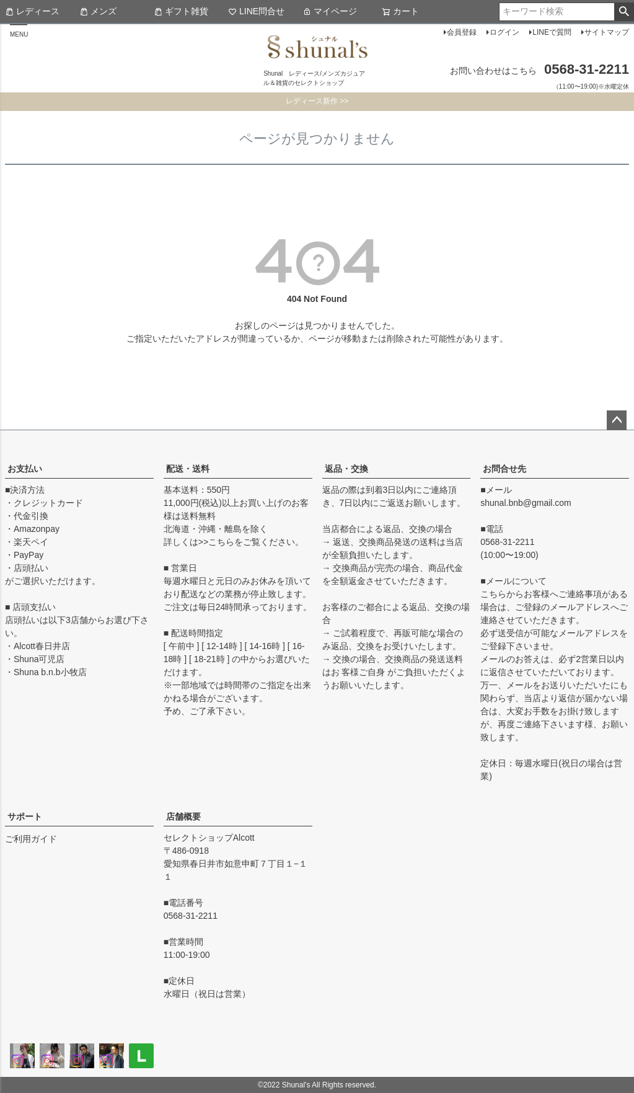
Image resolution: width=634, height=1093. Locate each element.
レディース (32, 11)
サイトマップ (606, 32)
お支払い (24, 469)
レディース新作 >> (317, 101)
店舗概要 (183, 816)
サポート (24, 816)
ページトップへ (617, 420)
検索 (623, 11)
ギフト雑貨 (181, 11)
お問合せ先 (504, 469)
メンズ (98, 11)
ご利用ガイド (31, 839)
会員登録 (462, 32)
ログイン (504, 32)
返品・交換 (346, 469)
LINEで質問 (551, 32)
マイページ (329, 11)
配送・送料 (187, 469)
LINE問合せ (256, 11)
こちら (221, 542)
